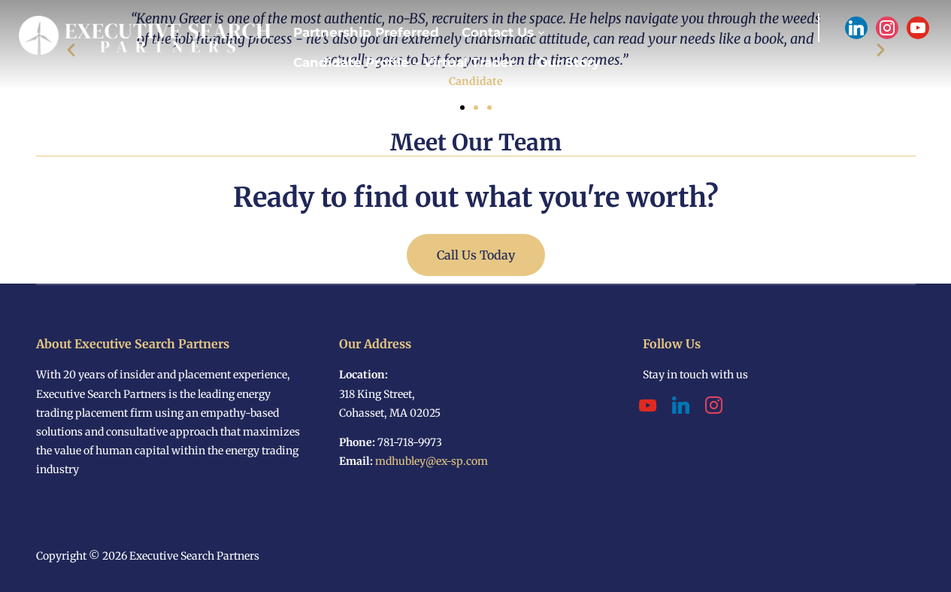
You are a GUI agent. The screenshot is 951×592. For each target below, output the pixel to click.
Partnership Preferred (366, 32)
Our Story (568, 62)
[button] (462, 107)
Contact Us (498, 32)
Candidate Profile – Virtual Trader (403, 62)
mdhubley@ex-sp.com (431, 461)
